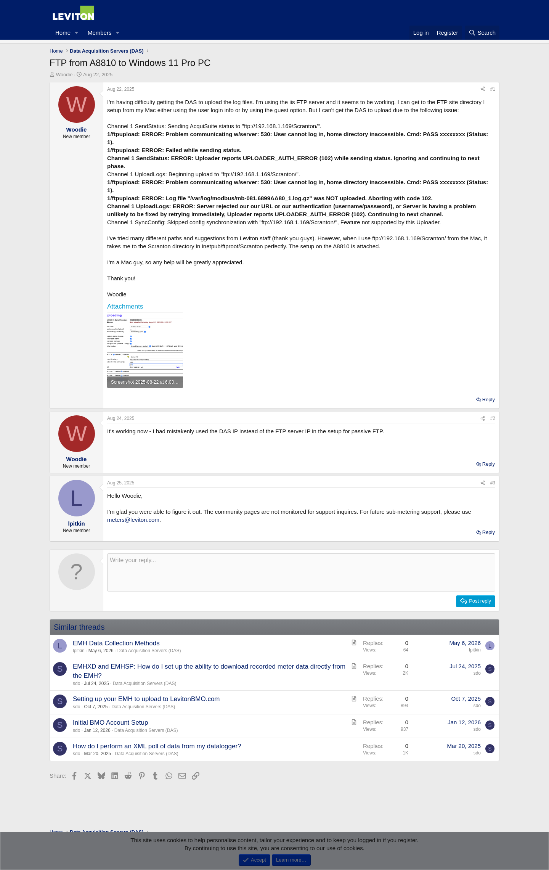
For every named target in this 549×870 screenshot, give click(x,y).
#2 (492, 418)
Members (100, 32)
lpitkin (79, 650)
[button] (76, 33)
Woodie (64, 74)
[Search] (482, 33)
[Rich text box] (301, 572)
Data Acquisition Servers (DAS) (149, 650)
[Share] (483, 89)
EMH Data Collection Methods (116, 643)
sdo (76, 683)
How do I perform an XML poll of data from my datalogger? (157, 746)
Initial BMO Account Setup (110, 722)
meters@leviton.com (133, 519)
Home (63, 32)
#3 (492, 483)
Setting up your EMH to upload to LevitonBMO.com (146, 699)
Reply (488, 399)
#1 (492, 89)
